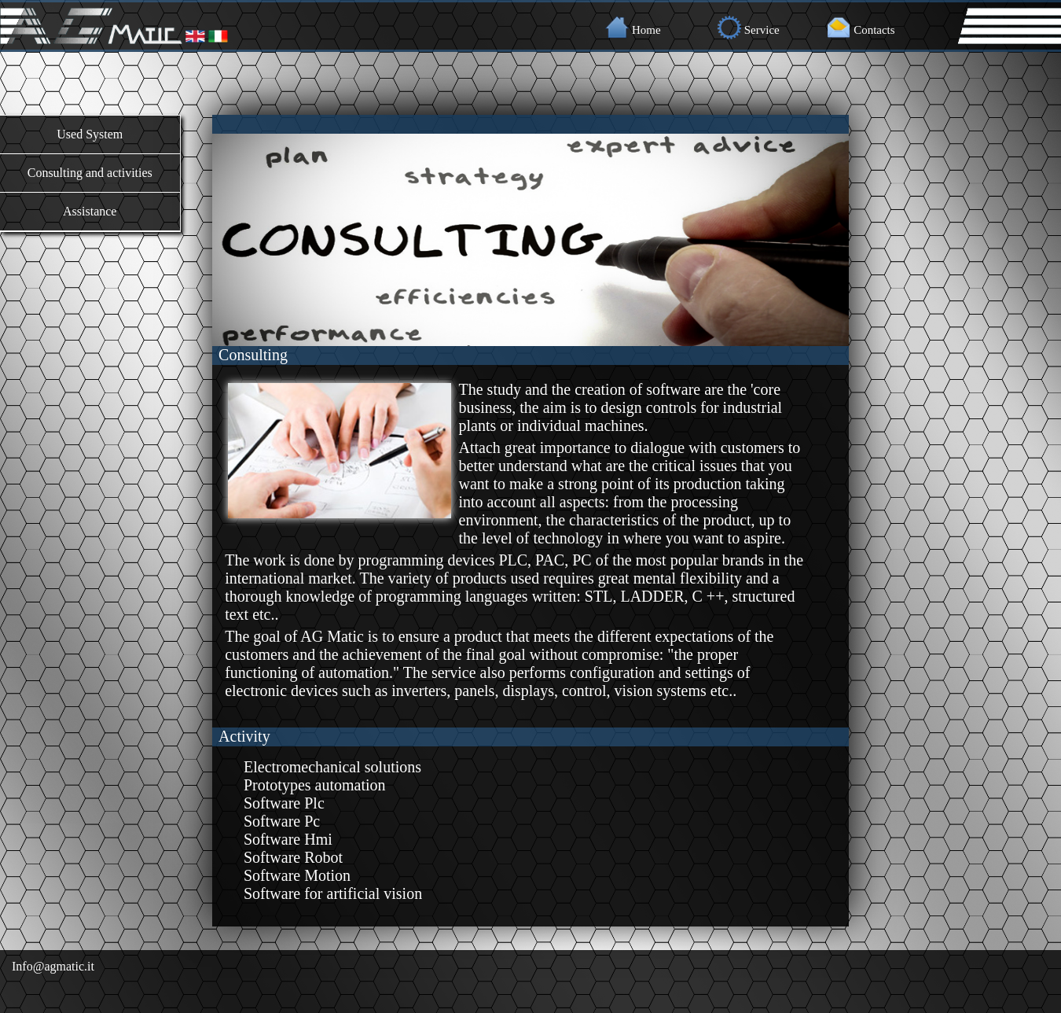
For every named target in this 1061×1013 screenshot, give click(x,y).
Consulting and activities (90, 172)
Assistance (89, 211)
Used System (90, 134)
